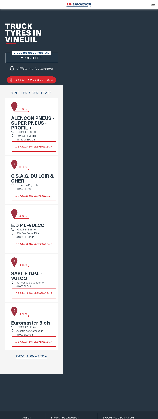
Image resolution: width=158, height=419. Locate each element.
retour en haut (30, 356)
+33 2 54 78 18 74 (26, 327)
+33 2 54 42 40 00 (26, 132)
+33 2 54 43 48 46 (26, 229)
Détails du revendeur (34, 146)
